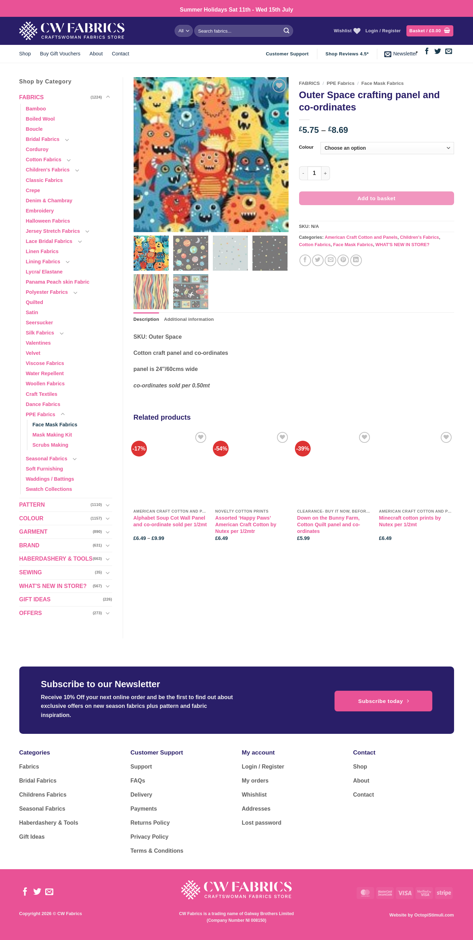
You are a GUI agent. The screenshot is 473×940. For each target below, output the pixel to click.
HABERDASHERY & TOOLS (56, 559)
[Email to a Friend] (330, 260)
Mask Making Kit (52, 435)
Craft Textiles (42, 394)
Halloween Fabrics (48, 221)
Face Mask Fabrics (55, 424)
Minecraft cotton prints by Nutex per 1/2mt (410, 521)
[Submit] (286, 31)
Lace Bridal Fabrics (49, 241)
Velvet (33, 353)
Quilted (34, 302)
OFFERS (30, 613)
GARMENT (33, 532)
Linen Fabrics (42, 251)
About (96, 53)
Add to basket (376, 198)
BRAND (29, 545)
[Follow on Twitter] (437, 51)
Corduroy (37, 149)
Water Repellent (45, 373)
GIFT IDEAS (35, 599)
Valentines (38, 343)
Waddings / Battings (50, 479)
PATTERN (32, 505)
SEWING (30, 572)
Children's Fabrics (48, 170)
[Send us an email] (448, 51)
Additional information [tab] (189, 319)
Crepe (33, 190)
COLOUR (31, 518)
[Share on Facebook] (305, 260)
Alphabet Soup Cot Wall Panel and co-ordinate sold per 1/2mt (170, 521)
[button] (429, 31)
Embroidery (40, 211)
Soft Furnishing (44, 469)
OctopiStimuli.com (434, 915)
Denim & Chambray (49, 200)
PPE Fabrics (40, 414)
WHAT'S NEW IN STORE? (53, 586)
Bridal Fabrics (43, 139)
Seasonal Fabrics (46, 458)
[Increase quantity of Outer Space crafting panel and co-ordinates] (326, 173)
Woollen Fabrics (45, 383)
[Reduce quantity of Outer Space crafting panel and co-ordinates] (303, 173)
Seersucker (39, 322)
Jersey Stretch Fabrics (53, 231)
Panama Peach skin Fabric (58, 282)
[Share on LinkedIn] (356, 260)
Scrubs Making (50, 445)
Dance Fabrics (43, 404)
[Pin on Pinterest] (343, 260)
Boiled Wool (40, 119)
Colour (306, 147)
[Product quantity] (315, 173)
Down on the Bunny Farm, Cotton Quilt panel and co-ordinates (328, 524)
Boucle (34, 129)
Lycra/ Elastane (44, 272)
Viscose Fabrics (45, 363)
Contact (120, 53)
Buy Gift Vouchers (60, 53)
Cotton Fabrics (44, 159)
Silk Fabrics (40, 333)
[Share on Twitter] (318, 260)
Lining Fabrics (43, 261)
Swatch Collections (49, 489)
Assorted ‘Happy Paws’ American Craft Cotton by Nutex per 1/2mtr (245, 524)
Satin (32, 312)
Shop (25, 53)
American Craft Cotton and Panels (361, 237)
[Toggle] (108, 97)
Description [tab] (146, 319)
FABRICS (31, 97)
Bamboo (36, 108)
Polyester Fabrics (47, 292)
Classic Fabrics (44, 180)
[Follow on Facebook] (427, 51)
